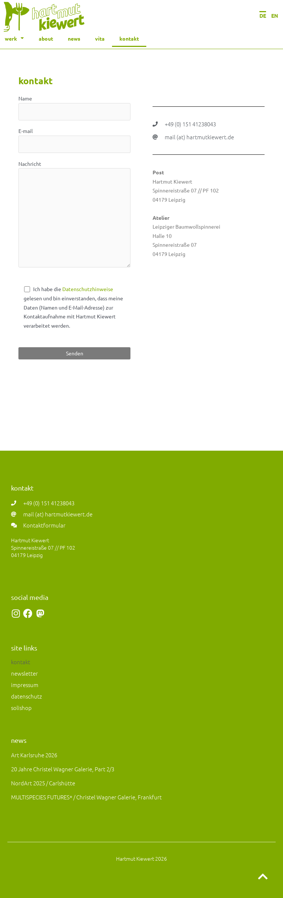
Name (74, 107)
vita (100, 38)
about (46, 38)
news (74, 38)
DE (262, 15)
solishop (21, 707)
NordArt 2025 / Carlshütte (43, 783)
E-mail (74, 140)
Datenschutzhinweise (87, 289)
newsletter (24, 673)
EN (274, 15)
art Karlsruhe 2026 (34, 755)
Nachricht (74, 215)
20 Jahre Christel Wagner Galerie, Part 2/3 (62, 769)
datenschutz (26, 696)
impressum (24, 684)
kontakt (129, 38)
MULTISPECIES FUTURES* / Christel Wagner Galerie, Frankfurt (86, 797)
